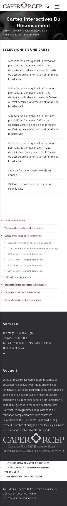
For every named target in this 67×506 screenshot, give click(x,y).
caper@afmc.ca (13, 348)
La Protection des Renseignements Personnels (26, 470)
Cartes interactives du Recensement (23, 235)
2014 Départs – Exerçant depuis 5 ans (25, 259)
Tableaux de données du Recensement (24, 228)
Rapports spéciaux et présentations (22, 300)
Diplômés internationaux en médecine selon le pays (30, 186)
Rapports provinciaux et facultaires (22, 292)
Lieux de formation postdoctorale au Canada (29, 173)
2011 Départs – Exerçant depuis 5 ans (25, 270)
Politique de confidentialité (24, 476)
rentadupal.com (27, 498)
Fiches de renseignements (17, 277)
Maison (6, 30)
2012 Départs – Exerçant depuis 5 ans (25, 265)
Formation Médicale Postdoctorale (29, 30)
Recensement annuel (14, 220)
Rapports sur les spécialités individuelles (25, 284)
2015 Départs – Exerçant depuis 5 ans (25, 254)
